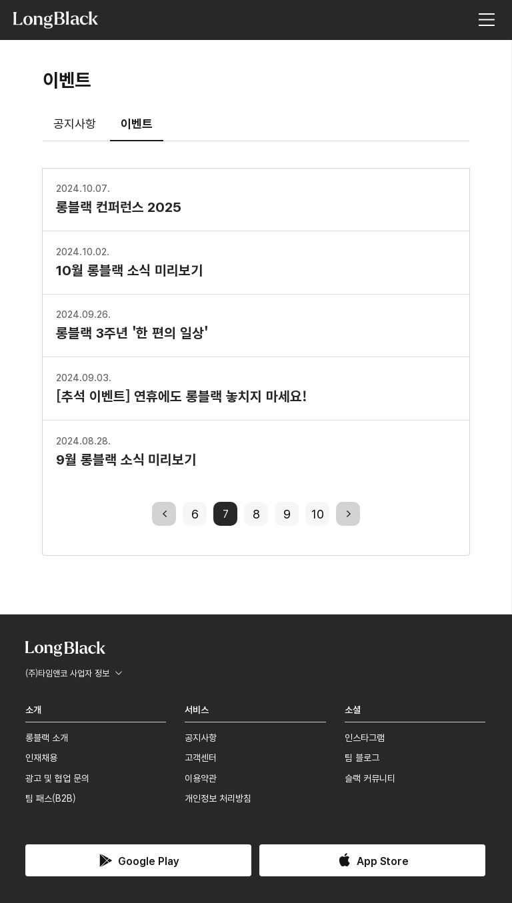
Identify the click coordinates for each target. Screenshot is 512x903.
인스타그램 (365, 737)
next (348, 513)
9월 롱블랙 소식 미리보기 (126, 450)
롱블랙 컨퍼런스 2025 (118, 198)
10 (317, 513)
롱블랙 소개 (46, 737)
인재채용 (41, 757)
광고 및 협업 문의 (57, 777)
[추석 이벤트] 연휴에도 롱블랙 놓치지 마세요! (181, 387)
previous (164, 513)
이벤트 (137, 122)
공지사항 (74, 122)
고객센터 (201, 757)
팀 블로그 (362, 757)
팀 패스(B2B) (50, 797)
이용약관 (201, 777)
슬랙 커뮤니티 (370, 777)
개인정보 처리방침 (218, 797)
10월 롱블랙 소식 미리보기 (129, 261)
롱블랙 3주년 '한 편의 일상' (132, 324)
